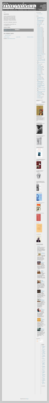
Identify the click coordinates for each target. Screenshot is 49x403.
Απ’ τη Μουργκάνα (42, 262)
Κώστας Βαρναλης (40, 67)
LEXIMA (43, 379)
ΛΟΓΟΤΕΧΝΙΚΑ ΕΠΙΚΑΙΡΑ (43, 363)
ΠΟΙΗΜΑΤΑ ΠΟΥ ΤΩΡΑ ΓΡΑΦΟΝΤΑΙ (40, 81)
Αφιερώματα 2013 (39, 40)
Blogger (27, 398)
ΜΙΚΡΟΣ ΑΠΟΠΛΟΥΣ (43, 367)
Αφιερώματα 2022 (39, 50)
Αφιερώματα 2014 (39, 41)
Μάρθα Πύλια (39, 68)
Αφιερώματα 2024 (39, 51)
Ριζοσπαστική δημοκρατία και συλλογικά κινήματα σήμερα (41, 86)
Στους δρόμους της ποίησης (41, 89)
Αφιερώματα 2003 (39, 29)
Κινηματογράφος (39, 66)
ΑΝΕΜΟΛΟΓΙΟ (43, 350)
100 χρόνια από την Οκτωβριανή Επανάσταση (41, 18)
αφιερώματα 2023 (39, 96)
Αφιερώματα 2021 (39, 49)
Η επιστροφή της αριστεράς (41, 60)
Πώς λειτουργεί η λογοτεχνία (42, 291)
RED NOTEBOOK (43, 383)
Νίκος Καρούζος (39, 77)
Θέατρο (38, 65)
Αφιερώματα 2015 (39, 42)
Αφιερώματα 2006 (39, 32)
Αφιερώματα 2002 (39, 28)
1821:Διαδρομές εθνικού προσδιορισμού (40, 20)
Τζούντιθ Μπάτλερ (40, 93)
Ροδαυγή (38, 246)
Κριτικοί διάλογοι (42, 271)
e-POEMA (43, 377)
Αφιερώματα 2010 (39, 37)
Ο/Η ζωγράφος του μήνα (40, 79)
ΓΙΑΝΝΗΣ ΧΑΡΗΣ (43, 352)
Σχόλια (38, 341)
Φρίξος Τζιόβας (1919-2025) (43, 281)
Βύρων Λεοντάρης (39, 52)
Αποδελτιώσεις (39, 27)
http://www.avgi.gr (39, 13)
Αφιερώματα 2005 (39, 31)
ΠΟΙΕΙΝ (43, 370)
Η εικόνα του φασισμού (40, 59)
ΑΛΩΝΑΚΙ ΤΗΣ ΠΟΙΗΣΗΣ (43, 347)
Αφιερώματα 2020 (39, 48)
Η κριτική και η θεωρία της (41, 62)
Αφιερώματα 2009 (39, 36)
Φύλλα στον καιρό (39, 94)
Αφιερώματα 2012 (39, 39)
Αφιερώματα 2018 (39, 46)
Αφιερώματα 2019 (39, 47)
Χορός (38, 95)
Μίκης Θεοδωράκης (40, 69)
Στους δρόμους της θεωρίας (41, 87)
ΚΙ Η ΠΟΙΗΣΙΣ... (43, 359)
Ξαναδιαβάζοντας (39, 78)
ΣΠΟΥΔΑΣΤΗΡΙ (43, 372)
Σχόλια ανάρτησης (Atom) (11, 38)
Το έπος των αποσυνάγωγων (43, 253)
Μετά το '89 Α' (39, 70)
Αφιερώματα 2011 (39, 38)
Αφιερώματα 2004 (39, 30)
